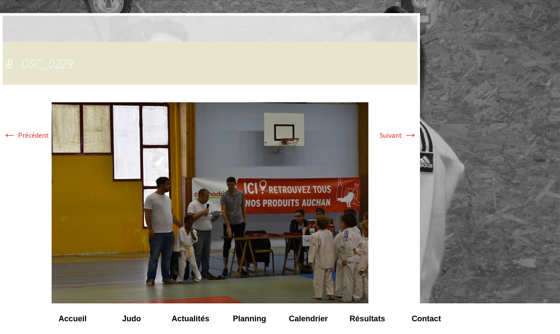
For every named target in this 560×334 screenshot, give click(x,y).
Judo (131, 318)
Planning (249, 318)
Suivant (398, 135)
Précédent (26, 135)
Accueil (73, 318)
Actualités (190, 318)
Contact (426, 318)
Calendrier (308, 318)
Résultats (367, 318)
